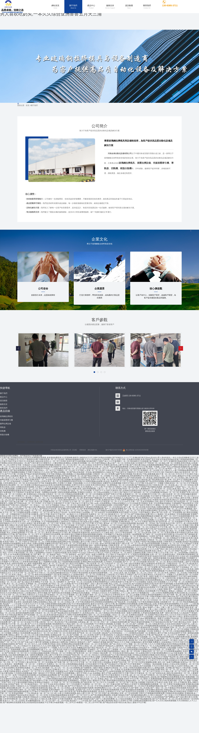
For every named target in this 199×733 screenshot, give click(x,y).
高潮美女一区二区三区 (98, 515)
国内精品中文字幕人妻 (61, 533)
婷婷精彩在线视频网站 (12, 544)
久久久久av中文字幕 (126, 502)
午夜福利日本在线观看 (51, 535)
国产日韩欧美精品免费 (140, 515)
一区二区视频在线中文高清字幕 (17, 515)
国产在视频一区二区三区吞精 (153, 531)
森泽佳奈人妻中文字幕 (119, 465)
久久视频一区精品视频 (73, 483)
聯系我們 (3, 408)
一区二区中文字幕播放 (50, 505)
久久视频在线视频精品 (23, 540)
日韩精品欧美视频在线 (180, 467)
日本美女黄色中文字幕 (91, 500)
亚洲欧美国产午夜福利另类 (44, 540)
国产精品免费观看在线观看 (21, 471)
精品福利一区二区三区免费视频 (146, 493)
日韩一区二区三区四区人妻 (177, 478)
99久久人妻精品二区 (158, 515)
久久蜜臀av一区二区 (46, 536)
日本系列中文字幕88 (101, 465)
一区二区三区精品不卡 (9, 460)
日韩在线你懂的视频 (45, 465)
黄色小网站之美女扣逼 (14, 526)
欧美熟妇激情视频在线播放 (92, 535)
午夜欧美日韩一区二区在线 (163, 485)
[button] (94, 372)
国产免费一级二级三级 (73, 498)
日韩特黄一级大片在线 (111, 460)
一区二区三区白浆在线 (142, 533)
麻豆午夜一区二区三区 (165, 474)
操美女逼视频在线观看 (158, 546)
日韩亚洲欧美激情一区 (59, 547)
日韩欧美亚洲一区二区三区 (119, 546)
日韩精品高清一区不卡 (42, 551)
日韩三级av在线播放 (131, 487)
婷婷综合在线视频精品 (124, 547)
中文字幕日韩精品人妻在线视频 (59, 474)
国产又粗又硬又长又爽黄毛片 (39, 463)
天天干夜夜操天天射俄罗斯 (23, 493)
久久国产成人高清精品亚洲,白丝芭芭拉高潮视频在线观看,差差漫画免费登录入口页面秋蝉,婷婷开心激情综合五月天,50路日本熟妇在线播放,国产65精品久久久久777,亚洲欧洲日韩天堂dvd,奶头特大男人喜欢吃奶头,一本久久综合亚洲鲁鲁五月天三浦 (99, 458)
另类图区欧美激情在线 (80, 533)
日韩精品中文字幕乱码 (179, 538)
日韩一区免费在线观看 (131, 460)
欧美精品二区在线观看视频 (179, 515)
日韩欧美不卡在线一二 (44, 469)
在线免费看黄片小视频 (67, 489)
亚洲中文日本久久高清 (81, 485)
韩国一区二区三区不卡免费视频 (180, 509)
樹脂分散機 (126, 169)
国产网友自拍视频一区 (59, 473)
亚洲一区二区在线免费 (98, 520)
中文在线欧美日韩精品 (138, 504)
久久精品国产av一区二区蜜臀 (134, 498)
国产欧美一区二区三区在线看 (80, 491)
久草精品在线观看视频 (23, 551)
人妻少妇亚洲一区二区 (170, 494)
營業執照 (83, 450)
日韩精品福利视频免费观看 (130, 518)
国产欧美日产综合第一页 (50, 509)
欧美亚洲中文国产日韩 (144, 529)
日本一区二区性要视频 (31, 522)
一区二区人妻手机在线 (119, 469)
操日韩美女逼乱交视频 (89, 522)
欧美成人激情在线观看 (156, 478)
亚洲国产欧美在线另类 (90, 478)
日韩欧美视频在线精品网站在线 (67, 518)
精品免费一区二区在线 (146, 524)
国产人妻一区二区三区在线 (134, 507)
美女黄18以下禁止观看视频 (169, 511)
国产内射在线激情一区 (136, 478)
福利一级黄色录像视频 (98, 546)
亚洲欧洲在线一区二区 (128, 522)
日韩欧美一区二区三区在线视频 (140, 520)
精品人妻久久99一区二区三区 (137, 538)
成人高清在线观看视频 (150, 544)
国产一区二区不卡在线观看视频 (177, 516)
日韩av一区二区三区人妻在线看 (72, 505)
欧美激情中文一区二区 (132, 494)
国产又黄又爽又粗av (138, 465)
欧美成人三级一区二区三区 (129, 511)
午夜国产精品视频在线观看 (151, 487)
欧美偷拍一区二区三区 (169, 493)
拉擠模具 (31, 442)
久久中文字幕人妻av (95, 544)
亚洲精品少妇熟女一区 (86, 493)
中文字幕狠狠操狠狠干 (51, 522)
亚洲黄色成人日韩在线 (36, 494)
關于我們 (34, 106)
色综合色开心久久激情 (100, 533)
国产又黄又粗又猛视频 (61, 480)
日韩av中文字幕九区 (95, 553)
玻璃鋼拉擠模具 (6, 417)
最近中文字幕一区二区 (96, 467)
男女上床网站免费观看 (48, 489)
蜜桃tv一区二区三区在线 (165, 505)
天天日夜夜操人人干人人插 (91, 487)
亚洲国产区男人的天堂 (189, 493)
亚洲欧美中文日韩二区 (151, 494)
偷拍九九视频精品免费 (136, 553)
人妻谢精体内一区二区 (148, 489)
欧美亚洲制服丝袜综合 (25, 469)
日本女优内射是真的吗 (178, 549)
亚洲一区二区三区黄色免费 (163, 533)
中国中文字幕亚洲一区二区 (106, 502)
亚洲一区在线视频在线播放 (160, 504)
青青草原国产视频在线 (93, 498)
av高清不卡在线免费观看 (108, 513)
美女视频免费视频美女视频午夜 (150, 516)
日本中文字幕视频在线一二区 (24, 516)
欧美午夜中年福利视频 (76, 462)
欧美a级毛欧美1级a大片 (169, 500)
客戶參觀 (99, 320)
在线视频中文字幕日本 (184, 522)
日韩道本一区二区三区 (55, 494)
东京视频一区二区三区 (44, 518)
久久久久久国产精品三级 (158, 549)
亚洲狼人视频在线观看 (137, 549)
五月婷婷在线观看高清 (12, 522)
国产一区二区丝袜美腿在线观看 (99, 505)
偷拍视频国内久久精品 (102, 473)
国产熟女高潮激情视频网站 (163, 547)
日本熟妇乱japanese (39, 485)
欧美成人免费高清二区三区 (114, 482)
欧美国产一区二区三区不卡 (176, 469)
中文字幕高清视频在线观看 (154, 526)
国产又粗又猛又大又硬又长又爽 (80, 504)
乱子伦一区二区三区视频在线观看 (16, 513)
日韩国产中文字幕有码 (21, 547)
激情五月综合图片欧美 (79, 547)
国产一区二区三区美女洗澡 (123, 463)
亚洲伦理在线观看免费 (156, 509)
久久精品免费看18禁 (137, 469)
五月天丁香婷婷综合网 (28, 460)
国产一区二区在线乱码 (113, 507)
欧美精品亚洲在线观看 (90, 536)
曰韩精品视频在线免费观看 (97, 549)
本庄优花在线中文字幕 (35, 483)
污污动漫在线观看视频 (126, 524)
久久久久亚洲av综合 (93, 460)
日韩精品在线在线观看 (25, 487)
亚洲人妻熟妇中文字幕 (181, 476)
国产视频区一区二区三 (158, 462)
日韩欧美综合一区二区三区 (175, 483)
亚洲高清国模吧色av (39, 467)
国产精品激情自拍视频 (119, 480)
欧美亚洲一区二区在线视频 (74, 549)
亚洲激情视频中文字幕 (104, 531)
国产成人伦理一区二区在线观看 (169, 513)
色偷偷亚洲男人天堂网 (54, 483)
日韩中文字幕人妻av (24, 527)
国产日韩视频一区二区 (126, 536)
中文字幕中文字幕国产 (112, 487)
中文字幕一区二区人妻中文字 (82, 502)
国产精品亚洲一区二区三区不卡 (28, 535)
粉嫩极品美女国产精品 (54, 544)
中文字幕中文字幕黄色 (19, 480)
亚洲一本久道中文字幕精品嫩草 (180, 480)
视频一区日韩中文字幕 (70, 487)
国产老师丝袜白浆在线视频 (138, 496)
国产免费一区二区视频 (90, 518)
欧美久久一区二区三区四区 (55, 462)
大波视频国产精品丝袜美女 (183, 504)
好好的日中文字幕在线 (138, 480)
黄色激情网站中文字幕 (139, 476)
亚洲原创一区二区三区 (63, 465)
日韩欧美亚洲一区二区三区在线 (51, 460)
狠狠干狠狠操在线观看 (40, 547)
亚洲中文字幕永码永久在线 (123, 529)
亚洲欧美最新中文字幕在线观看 (48, 478)
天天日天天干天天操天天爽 (106, 516)
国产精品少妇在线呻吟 (170, 518)
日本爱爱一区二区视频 (65, 516)
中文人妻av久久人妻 (168, 471)
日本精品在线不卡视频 (65, 540)
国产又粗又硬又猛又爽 (88, 527)
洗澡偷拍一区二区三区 (170, 544)
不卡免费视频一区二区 (160, 538)
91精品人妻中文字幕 (181, 498)
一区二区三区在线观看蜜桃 (52, 498)
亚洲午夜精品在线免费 (142, 551)
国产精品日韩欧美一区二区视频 (97, 476)
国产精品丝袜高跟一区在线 (81, 473)
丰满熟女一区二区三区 (40, 513)
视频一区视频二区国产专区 (159, 467)
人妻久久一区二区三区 (106, 489)
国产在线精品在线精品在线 (130, 491)
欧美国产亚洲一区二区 (80, 551)
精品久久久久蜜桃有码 (79, 515)
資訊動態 (3, 401)
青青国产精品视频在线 (46, 516)
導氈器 (2, 428)
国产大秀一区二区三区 (93, 496)
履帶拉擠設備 (5, 424)
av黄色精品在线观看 (139, 546)
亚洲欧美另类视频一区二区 (83, 463)
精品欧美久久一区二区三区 (119, 515)
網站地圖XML (92, 450)
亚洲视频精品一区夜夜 (146, 536)
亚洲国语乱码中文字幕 (111, 500)
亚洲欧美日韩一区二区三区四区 (56, 502)
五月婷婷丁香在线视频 (135, 482)
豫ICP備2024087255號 (114, 450)
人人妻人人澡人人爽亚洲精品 (68, 536)
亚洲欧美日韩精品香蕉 (178, 462)
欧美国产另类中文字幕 (112, 494)
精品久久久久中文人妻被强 (14, 531)
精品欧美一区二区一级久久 (30, 476)
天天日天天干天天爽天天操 (186, 474)
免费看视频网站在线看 (51, 476)
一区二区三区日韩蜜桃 (93, 494)
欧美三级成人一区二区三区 (163, 551)
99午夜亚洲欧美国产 (113, 544)
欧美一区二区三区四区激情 (75, 544)
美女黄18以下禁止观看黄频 (144, 474)
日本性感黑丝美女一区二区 (14, 483)
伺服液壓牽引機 (161, 163)
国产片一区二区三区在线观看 (115, 496)
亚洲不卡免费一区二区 (115, 538)
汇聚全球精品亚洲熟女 (62, 463)
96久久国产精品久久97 (123, 493)
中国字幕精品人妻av (103, 463)
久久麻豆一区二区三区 (25, 478)
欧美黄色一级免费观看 (132, 535)
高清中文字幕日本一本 (59, 515)
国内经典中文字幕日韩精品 (121, 551)
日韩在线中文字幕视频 (14, 546)
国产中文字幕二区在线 (14, 474)
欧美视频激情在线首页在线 (70, 482)
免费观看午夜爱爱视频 (131, 527)
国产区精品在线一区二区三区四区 (28, 504)
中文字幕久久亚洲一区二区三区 (88, 471)
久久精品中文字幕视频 (109, 522)
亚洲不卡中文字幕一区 (100, 480)
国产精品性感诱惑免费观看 (117, 467)
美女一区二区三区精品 (82, 465)
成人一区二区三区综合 (184, 485)
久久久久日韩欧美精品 (92, 483)
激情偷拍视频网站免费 (74, 460)
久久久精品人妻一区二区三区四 (49, 500)
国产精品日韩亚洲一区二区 (72, 476)
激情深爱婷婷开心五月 (72, 500)
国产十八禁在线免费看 (114, 509)
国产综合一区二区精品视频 (109, 527)
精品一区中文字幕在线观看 (121, 533)
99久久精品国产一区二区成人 (28, 505)
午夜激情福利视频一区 (188, 460)
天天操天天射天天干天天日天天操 (150, 473)
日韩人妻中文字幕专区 (163, 502)
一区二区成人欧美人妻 (33, 502)
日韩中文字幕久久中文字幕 (133, 483)
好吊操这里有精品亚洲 (169, 460)
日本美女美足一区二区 (49, 482)
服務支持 (3, 405)
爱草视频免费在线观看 (53, 549)
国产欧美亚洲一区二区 (183, 502)
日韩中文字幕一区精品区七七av (23, 465)
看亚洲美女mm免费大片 (85, 540)
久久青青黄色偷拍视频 (72, 538)
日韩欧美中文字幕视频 (172, 542)
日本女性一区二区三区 (155, 469)
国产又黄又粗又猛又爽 (14, 502)
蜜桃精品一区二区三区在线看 (122, 485)
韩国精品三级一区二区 (151, 518)
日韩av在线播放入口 (105, 493)
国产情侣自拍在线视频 (155, 482)
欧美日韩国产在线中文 (31, 491)
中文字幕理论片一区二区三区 (38, 520)
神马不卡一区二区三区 (77, 467)
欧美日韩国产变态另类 (150, 460)
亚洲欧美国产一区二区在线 (40, 480)
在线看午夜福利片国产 (79, 520)
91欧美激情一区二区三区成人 (26, 509)
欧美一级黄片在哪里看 (33, 546)
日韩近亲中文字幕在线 (151, 491)
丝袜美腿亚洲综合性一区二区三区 (67, 469)
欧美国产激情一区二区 (12, 542)
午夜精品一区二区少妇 (65, 471)
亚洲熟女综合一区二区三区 (27, 489)
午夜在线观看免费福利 (74, 507)
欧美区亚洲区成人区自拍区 (173, 535)
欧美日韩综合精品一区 (17, 463)
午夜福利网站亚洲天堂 (118, 549)
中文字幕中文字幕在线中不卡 (51, 496)
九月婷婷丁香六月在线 (30, 482)
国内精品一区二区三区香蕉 (128, 542)
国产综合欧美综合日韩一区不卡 (95, 469)
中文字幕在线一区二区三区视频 (62, 526)
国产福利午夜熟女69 (178, 465)
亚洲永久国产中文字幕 (138, 467)
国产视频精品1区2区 (143, 485)
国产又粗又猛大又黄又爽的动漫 (32, 507)
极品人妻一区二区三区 (35, 531)
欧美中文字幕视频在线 (28, 538)
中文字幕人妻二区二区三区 (171, 527)
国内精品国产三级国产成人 (97, 462)
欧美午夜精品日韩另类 (184, 533)
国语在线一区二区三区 (130, 471)
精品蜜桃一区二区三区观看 (19, 485)
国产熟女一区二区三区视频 (177, 526)
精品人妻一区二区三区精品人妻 (13, 494)
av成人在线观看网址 (102, 504)
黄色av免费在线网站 (149, 511)
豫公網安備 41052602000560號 (136, 450)
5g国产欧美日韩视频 (123, 474)
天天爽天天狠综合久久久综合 (37, 473)
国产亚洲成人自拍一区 (65, 524)
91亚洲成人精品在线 (35, 462)
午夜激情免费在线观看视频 (77, 546)
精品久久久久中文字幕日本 (35, 529)
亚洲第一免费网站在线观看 (46, 493)
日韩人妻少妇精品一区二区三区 (29, 511)
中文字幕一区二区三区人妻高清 (38, 533)
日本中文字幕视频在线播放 (14, 473)
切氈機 (114, 169)
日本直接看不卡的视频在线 (56, 531)
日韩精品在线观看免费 (74, 494)
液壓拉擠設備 (144, 163)
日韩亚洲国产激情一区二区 (124, 505)
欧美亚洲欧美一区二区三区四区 (54, 491)
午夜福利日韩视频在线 (94, 507)
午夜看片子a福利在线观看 (56, 553)
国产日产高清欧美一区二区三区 (159, 498)
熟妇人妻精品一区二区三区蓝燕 (101, 547)
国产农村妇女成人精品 (109, 518)
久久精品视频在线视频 (82, 474)
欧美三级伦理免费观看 (86, 489)
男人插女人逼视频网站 (35, 553)
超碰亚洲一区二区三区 (71, 478)
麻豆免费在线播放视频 (84, 516)
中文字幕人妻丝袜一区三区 (106, 524)
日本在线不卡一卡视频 (154, 483)
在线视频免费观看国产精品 (158, 465)
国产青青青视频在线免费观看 (24, 500)
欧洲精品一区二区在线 (150, 471)
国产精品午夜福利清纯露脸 (35, 474)
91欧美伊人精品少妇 (173, 473)
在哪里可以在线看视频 (112, 483)
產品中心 (3, 397)
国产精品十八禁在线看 (90, 511)
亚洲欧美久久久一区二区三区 (59, 529)
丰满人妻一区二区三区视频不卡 (113, 478)
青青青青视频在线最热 (12, 491)
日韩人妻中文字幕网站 (60, 520)
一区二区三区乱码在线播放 (94, 538)
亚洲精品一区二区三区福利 (14, 520)
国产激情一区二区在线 (152, 535)
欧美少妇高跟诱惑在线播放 (60, 485)
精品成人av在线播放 (108, 536)
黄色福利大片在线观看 (139, 462)
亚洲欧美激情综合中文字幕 (23, 518)
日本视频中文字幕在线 (113, 535)
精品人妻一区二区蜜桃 (171, 463)
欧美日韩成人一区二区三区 (44, 471)
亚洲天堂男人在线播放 (9, 476)
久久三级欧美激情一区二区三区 (127, 531)
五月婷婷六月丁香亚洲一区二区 (148, 463)
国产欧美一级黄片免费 (165, 536)
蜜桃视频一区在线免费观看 (135, 540)
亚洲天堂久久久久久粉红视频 (26, 536)
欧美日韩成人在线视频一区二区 (84, 513)
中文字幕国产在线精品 (112, 498)
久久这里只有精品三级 (27, 524)
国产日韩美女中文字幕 (111, 471)
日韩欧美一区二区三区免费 (103, 474)
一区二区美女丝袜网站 (144, 502)
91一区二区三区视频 (30, 496)
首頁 (27, 106)
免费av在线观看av (172, 482)
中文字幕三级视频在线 (120, 476)
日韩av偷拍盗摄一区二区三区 (12, 549)
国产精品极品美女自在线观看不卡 (109, 540)
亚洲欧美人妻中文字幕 (40, 515)
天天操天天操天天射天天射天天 (13, 462)
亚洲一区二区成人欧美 (167, 489)
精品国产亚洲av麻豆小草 (101, 529)
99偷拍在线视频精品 (108, 511)
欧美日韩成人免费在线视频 (157, 507)
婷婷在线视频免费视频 (67, 493)
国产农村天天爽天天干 (145, 505)
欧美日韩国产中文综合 (58, 467)
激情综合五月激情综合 (70, 522)
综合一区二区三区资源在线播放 (174, 491)
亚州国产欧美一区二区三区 (127, 489)
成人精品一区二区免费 (175, 531)
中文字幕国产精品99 (146, 522)
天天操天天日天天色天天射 (19, 467)
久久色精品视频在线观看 (92, 482)
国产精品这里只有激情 (149, 500)
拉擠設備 (39, 442)
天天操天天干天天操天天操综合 (47, 487)
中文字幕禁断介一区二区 (119, 462)
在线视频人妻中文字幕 (80, 542)
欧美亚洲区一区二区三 (46, 524)
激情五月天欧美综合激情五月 (36, 526)
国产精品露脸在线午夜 (157, 480)
